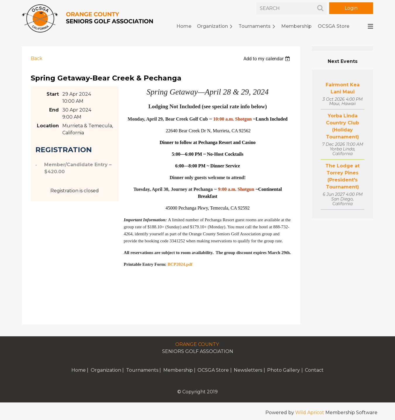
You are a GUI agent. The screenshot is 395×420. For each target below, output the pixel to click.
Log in (351, 8)
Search (320, 8)
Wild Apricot (309, 412)
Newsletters (248, 370)
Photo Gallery (283, 370)
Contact (314, 370)
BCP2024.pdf (179, 264)
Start (53, 94)
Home (78, 370)
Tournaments (142, 370)
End (54, 110)
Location (48, 125)
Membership (178, 370)
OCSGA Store (213, 370)
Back (36, 58)
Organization (106, 370)
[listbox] (267, 58)
